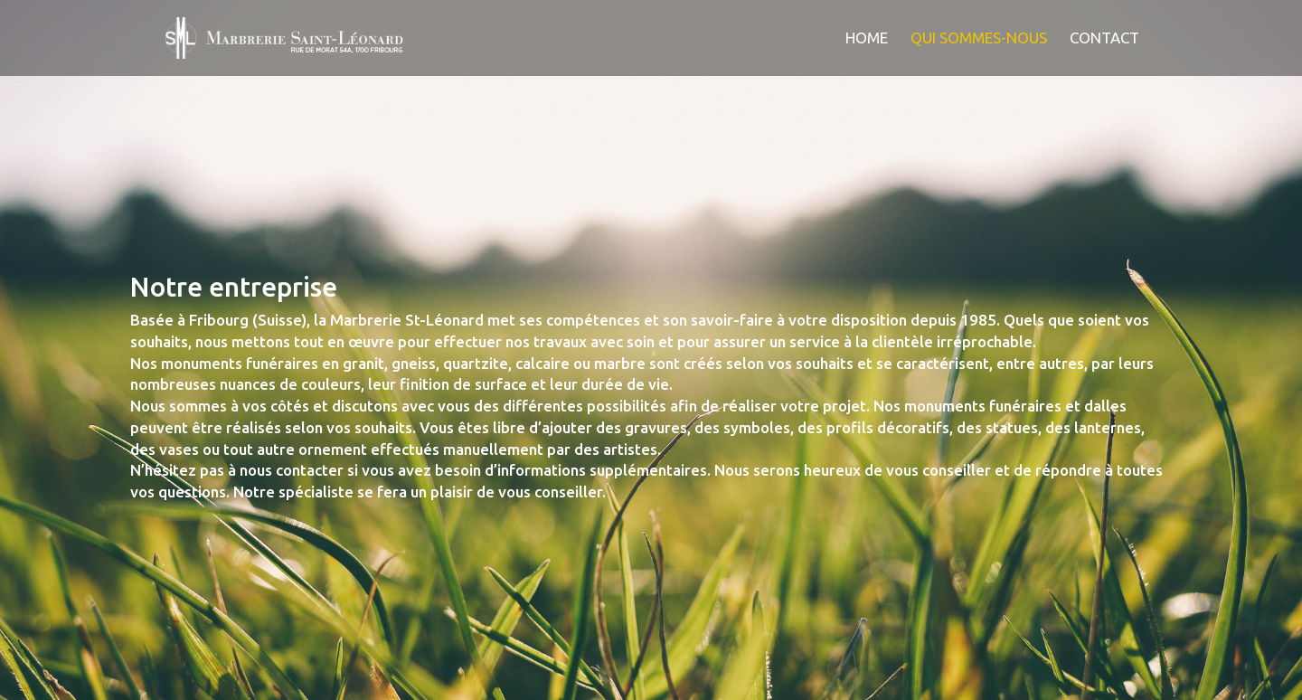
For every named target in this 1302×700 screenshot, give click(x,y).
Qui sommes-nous (978, 39)
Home (866, 39)
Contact (1104, 39)
